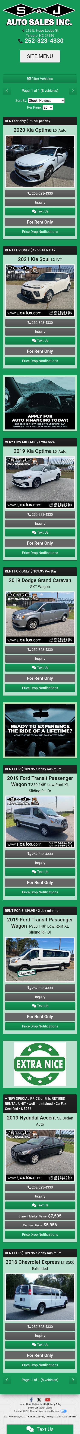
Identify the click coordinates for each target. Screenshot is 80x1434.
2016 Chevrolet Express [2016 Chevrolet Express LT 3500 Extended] (40, 1265)
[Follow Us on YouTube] (48, 1400)
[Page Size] (47, 107)
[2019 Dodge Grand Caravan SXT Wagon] (40, 618)
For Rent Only (40, 222)
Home (21, 1404)
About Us (30, 1404)
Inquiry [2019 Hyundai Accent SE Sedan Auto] (40, 1196)
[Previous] (7, 91)
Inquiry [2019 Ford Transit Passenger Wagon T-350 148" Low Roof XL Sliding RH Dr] (40, 863)
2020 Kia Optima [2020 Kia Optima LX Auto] (40, 130)
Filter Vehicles (40, 79)
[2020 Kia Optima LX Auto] (40, 162)
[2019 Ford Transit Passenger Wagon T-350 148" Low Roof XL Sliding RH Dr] (40, 822)
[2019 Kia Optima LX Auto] (40, 483)
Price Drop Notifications (40, 232)
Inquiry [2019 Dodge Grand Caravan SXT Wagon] (40, 659)
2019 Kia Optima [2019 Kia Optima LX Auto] (40, 451)
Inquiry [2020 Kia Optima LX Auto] (40, 202)
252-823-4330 (44, 40)
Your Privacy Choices (53, 1411)
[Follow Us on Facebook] (31, 1400)
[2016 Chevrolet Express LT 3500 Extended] (40, 1298)
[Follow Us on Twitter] (39, 1400)
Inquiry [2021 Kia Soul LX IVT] (40, 332)
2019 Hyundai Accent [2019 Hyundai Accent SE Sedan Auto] (40, 1121)
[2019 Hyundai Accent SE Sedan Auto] (40, 1156)
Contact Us (41, 1404)
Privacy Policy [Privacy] (54, 1404)
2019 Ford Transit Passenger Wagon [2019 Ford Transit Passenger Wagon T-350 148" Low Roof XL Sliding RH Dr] (40, 784)
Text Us (40, 211)
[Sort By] (46, 100)
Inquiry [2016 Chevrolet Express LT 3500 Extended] (40, 1336)
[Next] (73, 91)
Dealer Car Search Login (39, 1408)
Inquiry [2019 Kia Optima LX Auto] (40, 523)
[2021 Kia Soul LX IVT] (40, 291)
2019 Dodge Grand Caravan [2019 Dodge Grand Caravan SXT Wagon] (40, 583)
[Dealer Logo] (40, 14)
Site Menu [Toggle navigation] (40, 56)
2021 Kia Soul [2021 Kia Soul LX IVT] (40, 259)
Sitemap (33, 1411)
